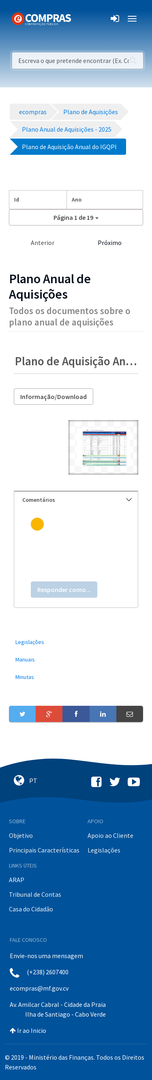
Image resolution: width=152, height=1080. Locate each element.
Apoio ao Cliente (110, 835)
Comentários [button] (77, 499)
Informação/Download (53, 397)
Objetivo (21, 835)
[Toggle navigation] (82, 18)
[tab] (76, 500)
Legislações (104, 850)
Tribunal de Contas (35, 894)
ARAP (16, 880)
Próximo (110, 243)
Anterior (42, 243)
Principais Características (44, 850)
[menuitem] (76, 642)
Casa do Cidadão (31, 909)
